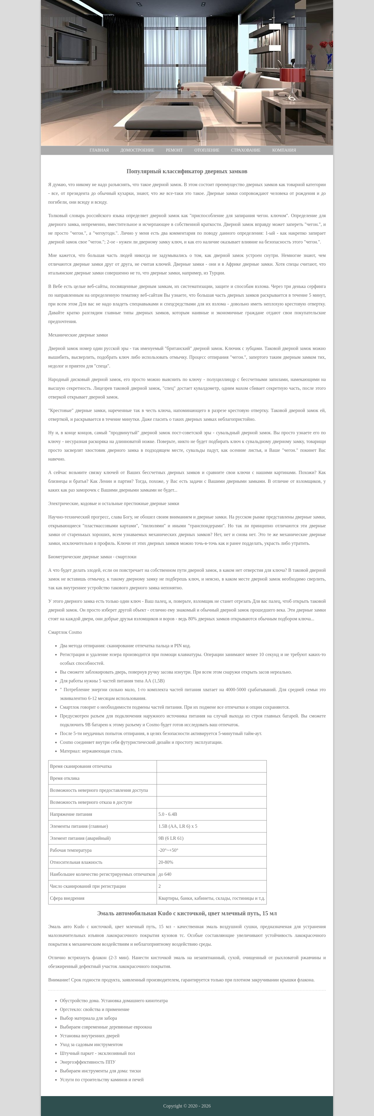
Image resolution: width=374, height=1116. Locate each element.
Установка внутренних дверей (90, 1035)
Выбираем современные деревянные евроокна (106, 1026)
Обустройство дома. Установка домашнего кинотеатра (114, 1000)
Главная (99, 150)
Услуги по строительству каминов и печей (101, 1079)
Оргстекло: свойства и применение (94, 1009)
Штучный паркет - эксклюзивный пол (97, 1053)
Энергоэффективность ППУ (88, 1062)
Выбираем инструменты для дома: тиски (100, 1070)
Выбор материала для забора (88, 1018)
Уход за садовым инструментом (91, 1044)
